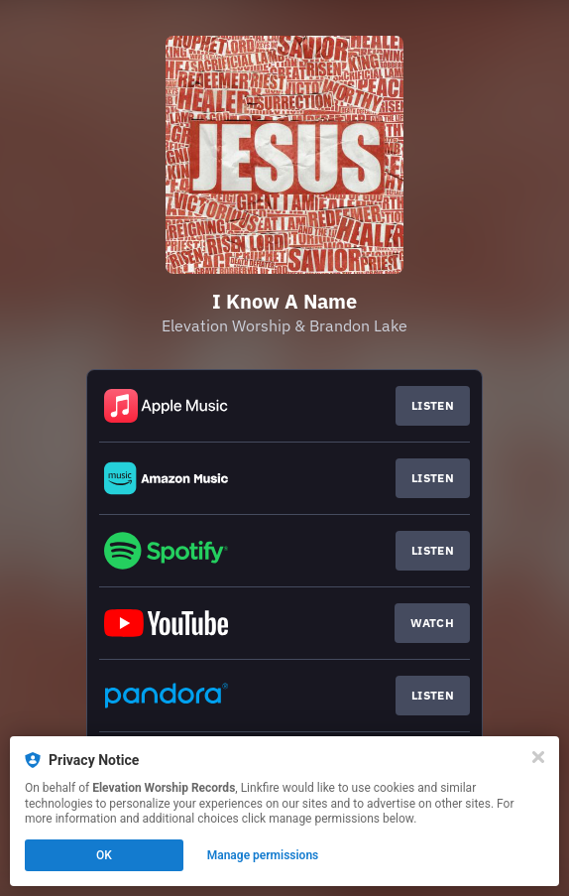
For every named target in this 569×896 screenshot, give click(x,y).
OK (104, 855)
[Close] (538, 757)
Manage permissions (263, 855)
